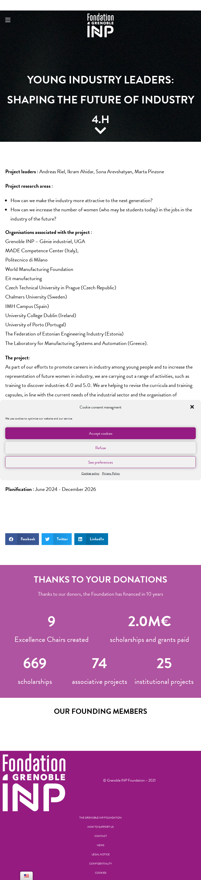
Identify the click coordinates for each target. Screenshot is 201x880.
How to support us (100, 827)
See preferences (100, 462)
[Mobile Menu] (7, 20)
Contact (100, 836)
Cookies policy (90, 473)
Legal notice (101, 854)
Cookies (100, 873)
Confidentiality (100, 864)
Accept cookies (100, 433)
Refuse (100, 448)
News (100, 845)
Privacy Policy (111, 473)
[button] (192, 407)
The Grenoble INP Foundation (100, 818)
